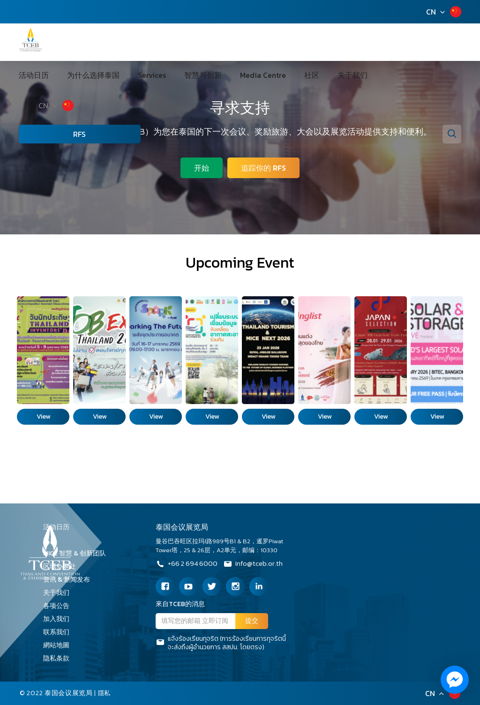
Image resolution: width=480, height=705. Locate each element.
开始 (200, 166)
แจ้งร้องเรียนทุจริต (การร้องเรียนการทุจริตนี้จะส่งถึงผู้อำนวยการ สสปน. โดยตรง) (221, 643)
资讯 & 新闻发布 (70, 580)
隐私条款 (59, 658)
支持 (53, 540)
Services (159, 42)
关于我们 (316, 42)
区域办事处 (62, 566)
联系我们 (59, 632)
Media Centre (248, 42)
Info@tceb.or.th (258, 565)
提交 (251, 621)
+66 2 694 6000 (188, 565)
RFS (66, 101)
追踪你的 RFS (264, 166)
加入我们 (59, 619)
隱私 (105, 693)
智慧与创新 (199, 42)
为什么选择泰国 (111, 42)
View (43, 416)
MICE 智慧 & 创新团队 (77, 553)
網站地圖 (59, 645)
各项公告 (56, 606)
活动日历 (62, 42)
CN (431, 11)
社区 (286, 42)
